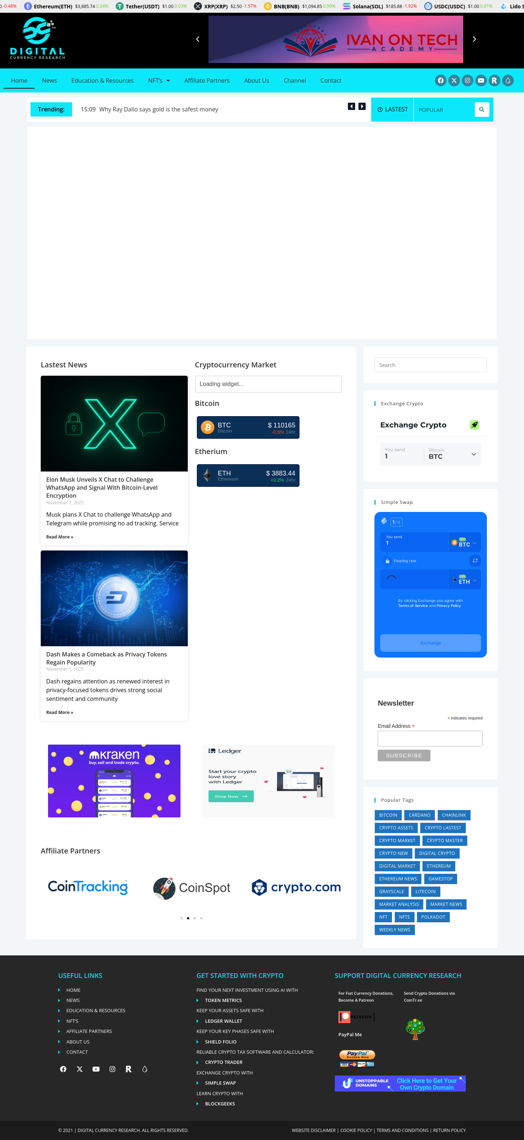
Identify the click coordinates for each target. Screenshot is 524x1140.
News (49, 80)
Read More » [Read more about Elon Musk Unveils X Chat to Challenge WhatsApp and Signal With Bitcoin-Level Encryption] (60, 537)
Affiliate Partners (207, 80)
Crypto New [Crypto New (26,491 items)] (393, 853)
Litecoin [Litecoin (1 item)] (426, 891)
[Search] (482, 109)
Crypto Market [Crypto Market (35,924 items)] (397, 840)
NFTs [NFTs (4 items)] (404, 917)
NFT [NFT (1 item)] (383, 917)
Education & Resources (102, 80)
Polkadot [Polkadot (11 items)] (433, 917)
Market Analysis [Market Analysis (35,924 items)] (399, 904)
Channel (295, 80)
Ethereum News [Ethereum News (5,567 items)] (398, 879)
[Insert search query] (430, 365)
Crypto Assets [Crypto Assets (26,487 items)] (396, 828)
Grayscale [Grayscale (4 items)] (391, 891)
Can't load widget (430, 440)
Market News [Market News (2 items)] (446, 904)
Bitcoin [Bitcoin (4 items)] (388, 815)
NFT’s (159, 80)
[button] (197, 39)
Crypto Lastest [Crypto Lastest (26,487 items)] (443, 828)
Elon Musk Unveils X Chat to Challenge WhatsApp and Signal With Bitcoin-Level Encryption (102, 488)
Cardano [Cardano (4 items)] (419, 815)
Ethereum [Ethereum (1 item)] (439, 866)
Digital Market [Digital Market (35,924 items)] (397, 866)
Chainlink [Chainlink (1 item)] (454, 815)
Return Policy (449, 1130)
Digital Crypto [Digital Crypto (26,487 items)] (437, 853)
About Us (256, 80)
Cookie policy (356, 1130)
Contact (331, 80)
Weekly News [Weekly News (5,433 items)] (394, 930)
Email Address (396, 726)
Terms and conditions (403, 1130)
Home (19, 80)
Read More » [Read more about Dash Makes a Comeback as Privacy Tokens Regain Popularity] (60, 712)
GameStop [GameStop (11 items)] (441, 879)
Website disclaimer (314, 1130)
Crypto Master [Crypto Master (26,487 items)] (445, 840)
